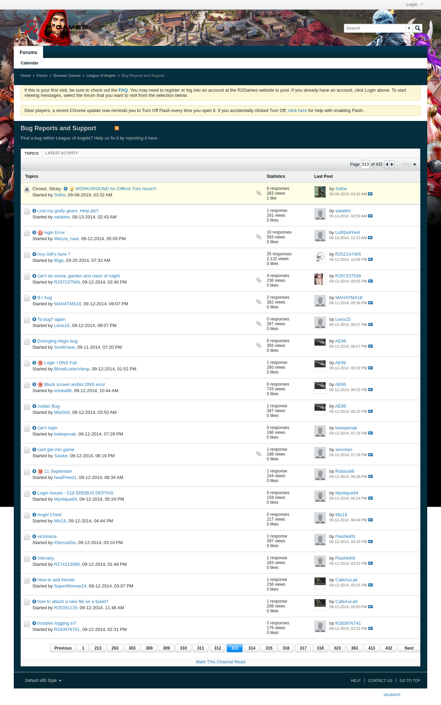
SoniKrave (64, 347)
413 (371, 648)
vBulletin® (392, 695)
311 (200, 648)
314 (251, 648)
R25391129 (65, 607)
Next (408, 648)
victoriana (47, 536)
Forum (42, 75)
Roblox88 (344, 471)
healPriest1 (65, 477)
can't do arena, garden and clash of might (79, 275)
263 (115, 648)
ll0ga (58, 260)
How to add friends (56, 579)
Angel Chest (49, 514)
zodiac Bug (49, 406)
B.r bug (45, 297)
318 (320, 648)
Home (26, 75)
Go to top (410, 680)
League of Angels (101, 75)
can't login (48, 427)
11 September (58, 471)
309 (166, 648)
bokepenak (65, 434)
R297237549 (67, 282)
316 (286, 648)
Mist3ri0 (62, 412)
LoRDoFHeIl (347, 232)
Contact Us (380, 680)
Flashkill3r (345, 536)
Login (414, 4)
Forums (28, 52)
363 (354, 648)
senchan (343, 449)
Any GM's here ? (53, 254)
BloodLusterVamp (71, 368)
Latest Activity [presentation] (61, 153)
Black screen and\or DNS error (74, 384)
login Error (54, 232)
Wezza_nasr (66, 238)
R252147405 (348, 254)
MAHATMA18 (67, 303)
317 (303, 648)
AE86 (340, 341)
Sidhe (59, 194)
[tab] (31, 153)
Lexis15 (62, 325)
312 (217, 648)
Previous (63, 648)
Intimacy (46, 558)
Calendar (29, 63)
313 (234, 648)
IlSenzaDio (65, 542)
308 (149, 648)
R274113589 (67, 564)
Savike (61, 455)
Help (356, 680)
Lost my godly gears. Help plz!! (68, 210)
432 (388, 648)
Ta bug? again (51, 319)
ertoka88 (63, 390)
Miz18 (60, 520)
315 (269, 648)
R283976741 (67, 629)
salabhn (62, 216)
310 (183, 648)
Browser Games (67, 75)
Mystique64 (65, 499)
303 (132, 648)
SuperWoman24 (70, 586)
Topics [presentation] (31, 153)
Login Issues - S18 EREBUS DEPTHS (76, 492)
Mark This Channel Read (220, 661)
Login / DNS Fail (60, 362)
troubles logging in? (57, 623)
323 (337, 648)
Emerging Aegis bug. (58, 341)
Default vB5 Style (43, 680)
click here (297, 110)
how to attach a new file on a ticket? (73, 601)
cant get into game (56, 449)
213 (97, 648)
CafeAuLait (346, 579)
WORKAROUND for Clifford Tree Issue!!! (115, 188)
